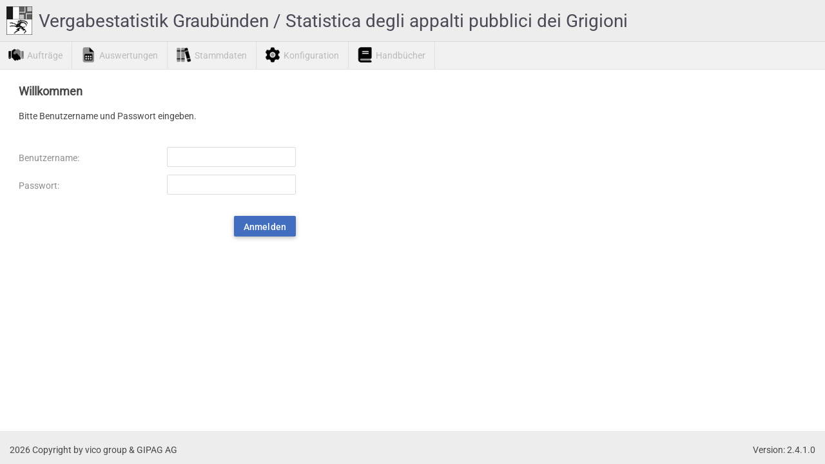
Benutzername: (49, 158)
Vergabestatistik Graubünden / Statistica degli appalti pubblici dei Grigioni (333, 21)
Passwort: (39, 185)
